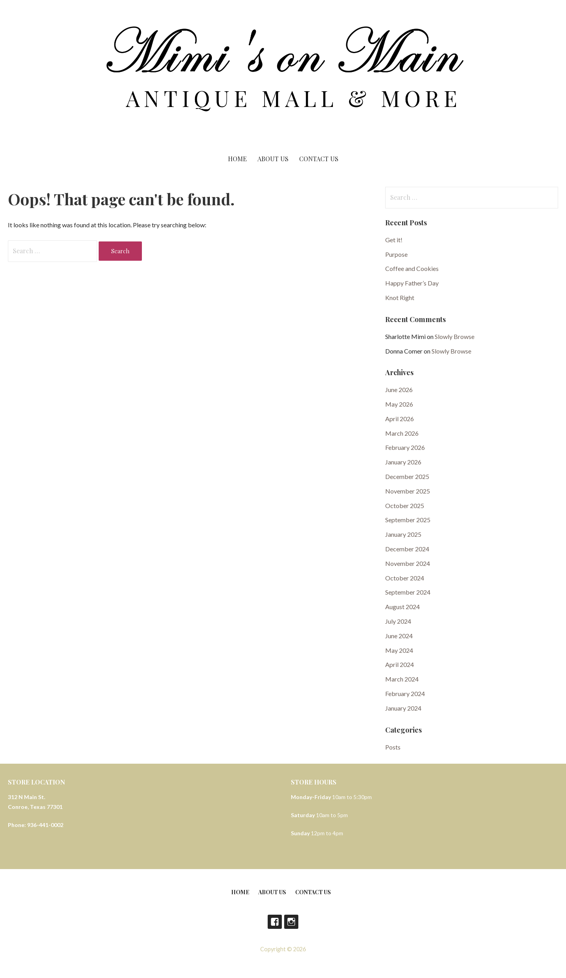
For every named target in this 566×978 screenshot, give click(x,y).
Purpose (396, 254)
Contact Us (318, 159)
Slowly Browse (454, 336)
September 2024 (407, 592)
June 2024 (399, 635)
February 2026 (405, 447)
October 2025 (404, 505)
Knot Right (399, 297)
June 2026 (399, 389)
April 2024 (399, 664)
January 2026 (403, 462)
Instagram (291, 922)
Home (237, 159)
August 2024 (402, 606)
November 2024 (407, 563)
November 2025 (407, 491)
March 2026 (402, 433)
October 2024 (404, 578)
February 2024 (405, 693)
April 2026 (399, 418)
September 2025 (407, 519)
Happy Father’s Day (412, 283)
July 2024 (398, 621)
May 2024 (399, 650)
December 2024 (407, 549)
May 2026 (399, 404)
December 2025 (407, 476)
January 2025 (403, 534)
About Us (273, 159)
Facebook (275, 922)
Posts (393, 747)
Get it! (393, 239)
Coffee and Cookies (412, 268)
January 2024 (403, 708)
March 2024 (402, 679)
